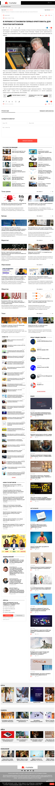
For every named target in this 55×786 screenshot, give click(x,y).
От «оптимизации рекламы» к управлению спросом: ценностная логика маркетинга (40, 588)
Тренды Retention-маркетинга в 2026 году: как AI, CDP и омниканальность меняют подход (40, 631)
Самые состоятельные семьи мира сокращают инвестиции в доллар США (12, 505)
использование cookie (16, 784)
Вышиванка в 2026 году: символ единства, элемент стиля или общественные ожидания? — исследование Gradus (16, 462)
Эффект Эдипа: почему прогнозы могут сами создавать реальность (22, 759)
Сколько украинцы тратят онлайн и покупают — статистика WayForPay (16, 467)
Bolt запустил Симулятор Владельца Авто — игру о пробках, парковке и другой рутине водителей (16, 406)
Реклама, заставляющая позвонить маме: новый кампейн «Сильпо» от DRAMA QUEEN (40, 455)
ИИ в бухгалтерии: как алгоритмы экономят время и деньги (18, 171)
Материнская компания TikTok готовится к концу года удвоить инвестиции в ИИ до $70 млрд (14, 525)
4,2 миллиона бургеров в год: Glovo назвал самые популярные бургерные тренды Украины (16, 379)
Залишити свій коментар (47, 110)
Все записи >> (40, 191)
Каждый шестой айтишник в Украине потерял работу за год (12, 485)
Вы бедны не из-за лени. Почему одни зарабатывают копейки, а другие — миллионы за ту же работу (39, 652)
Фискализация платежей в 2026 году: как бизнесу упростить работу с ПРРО (18, 178)
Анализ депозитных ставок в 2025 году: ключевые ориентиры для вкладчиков (18, 184)
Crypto (41, 15)
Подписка (53, 3)
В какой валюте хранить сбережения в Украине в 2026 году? (44, 152)
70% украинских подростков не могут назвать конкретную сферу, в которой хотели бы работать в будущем (16, 384)
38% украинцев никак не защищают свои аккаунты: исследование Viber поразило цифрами (15, 456)
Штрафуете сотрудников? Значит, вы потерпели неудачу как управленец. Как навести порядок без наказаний (40, 609)
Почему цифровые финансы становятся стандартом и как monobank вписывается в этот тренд (45, 159)
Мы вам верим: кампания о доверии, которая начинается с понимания (14, 451)
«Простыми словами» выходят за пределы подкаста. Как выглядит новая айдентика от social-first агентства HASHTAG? (16, 473)
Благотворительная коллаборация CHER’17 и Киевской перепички (16, 367)
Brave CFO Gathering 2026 (43, 358)
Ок (51, 784)
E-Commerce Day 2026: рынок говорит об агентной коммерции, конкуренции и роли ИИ (15, 351)
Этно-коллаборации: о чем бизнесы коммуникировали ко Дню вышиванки (15, 440)
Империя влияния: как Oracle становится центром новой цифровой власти (40, 674)
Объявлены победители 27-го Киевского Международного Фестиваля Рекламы (15, 356)
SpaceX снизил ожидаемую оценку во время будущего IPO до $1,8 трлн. (12, 512)
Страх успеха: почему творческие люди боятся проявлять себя (8, 759)
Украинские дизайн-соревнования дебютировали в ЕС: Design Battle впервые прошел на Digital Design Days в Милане (16, 412)
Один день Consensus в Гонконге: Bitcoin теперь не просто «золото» (44, 165)
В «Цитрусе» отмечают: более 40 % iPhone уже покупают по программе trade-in (15, 418)
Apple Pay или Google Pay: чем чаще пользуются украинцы (18, 151)
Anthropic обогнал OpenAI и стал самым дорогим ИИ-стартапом (13, 519)
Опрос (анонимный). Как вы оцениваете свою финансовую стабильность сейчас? (11, 603)
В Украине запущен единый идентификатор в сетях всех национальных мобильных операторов (16, 423)
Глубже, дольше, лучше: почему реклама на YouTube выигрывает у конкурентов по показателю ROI (8, 740)
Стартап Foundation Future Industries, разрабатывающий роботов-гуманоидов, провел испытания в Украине (13, 491)
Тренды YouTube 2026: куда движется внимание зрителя (39, 547)
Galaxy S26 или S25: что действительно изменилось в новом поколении (22, 721)
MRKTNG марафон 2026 (42, 349)
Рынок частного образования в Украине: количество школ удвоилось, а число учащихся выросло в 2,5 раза (15, 373)
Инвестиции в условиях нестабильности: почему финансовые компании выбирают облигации (17, 159)
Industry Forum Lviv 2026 (43, 366)
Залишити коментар (28, 140)
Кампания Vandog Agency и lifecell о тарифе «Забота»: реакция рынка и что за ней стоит (41, 435)
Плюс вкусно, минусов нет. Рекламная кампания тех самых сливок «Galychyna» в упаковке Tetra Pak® (40, 476)
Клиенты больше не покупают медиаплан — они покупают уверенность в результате (41, 567)
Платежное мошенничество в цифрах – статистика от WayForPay (15, 401)
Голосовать (8, 615)
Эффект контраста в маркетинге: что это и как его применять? (37, 759)
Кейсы (3, 729)
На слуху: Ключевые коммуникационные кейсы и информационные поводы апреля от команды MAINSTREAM (40, 413)
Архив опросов (6, 619)
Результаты (19, 615)
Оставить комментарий (8, 617)
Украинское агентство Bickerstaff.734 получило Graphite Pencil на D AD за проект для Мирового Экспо (16, 429)
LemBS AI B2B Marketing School (44, 340)
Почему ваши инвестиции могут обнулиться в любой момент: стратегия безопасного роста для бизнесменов (18, 166)
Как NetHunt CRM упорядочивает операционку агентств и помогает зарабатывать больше (38, 525)
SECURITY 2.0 (40, 384)
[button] (53, 191)
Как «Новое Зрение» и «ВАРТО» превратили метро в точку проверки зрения (16, 445)
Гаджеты (4, 710)
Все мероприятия (41, 391)
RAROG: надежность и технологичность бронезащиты (15, 340)
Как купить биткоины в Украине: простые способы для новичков (44, 178)
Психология (5, 748)
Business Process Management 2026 (44, 376)
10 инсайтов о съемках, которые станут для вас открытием (16, 345)
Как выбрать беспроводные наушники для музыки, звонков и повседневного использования (37, 721)
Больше (14, 477)
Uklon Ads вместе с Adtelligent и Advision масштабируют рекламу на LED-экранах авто (16, 434)
